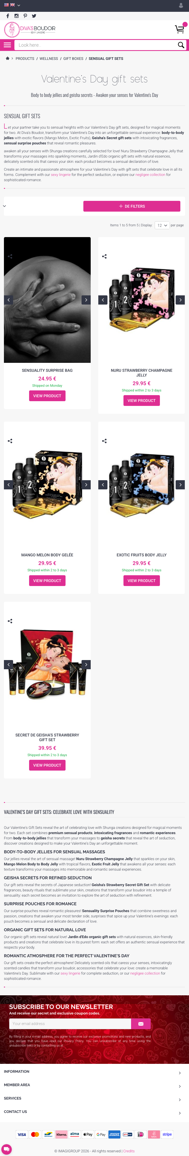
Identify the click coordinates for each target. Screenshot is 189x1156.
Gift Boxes (73, 59)
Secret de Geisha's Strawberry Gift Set (47, 737)
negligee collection (150, 175)
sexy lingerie (61, 175)
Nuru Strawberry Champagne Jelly (141, 373)
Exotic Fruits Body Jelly (142, 555)
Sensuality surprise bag (47, 370)
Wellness (49, 59)
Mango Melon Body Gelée (47, 555)
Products (25, 59)
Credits (128, 1151)
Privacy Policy (73, 1041)
